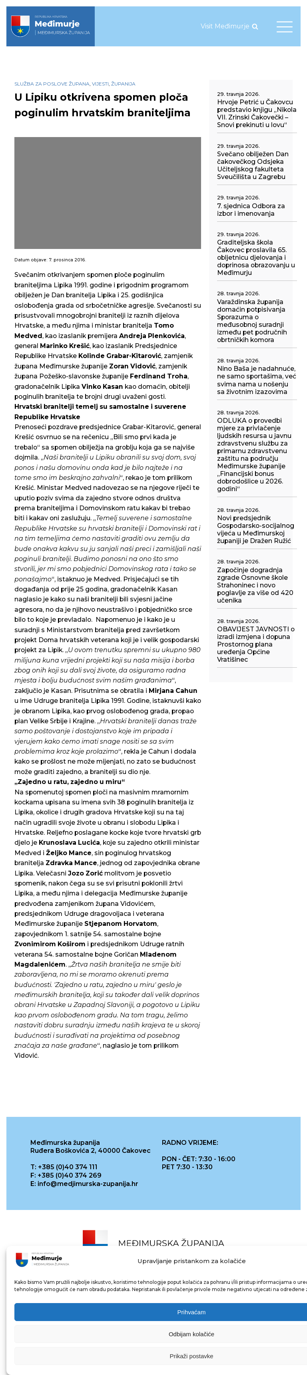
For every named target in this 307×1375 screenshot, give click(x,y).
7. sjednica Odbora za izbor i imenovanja (251, 209)
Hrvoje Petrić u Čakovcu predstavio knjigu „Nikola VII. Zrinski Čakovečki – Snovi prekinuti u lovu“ (257, 113)
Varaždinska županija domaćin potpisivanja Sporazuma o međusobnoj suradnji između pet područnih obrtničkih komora (252, 321)
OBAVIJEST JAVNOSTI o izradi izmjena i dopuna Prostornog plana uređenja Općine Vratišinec (256, 644)
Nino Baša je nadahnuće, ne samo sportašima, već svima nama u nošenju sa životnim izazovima (256, 380)
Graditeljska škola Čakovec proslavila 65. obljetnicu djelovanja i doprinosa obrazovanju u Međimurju (256, 258)
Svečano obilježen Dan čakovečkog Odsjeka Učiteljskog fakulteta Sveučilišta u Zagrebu (253, 165)
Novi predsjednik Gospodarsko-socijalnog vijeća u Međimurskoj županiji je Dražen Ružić (255, 529)
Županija (123, 84)
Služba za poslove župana (52, 84)
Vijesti (100, 84)
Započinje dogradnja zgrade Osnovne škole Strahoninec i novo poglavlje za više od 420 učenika (255, 585)
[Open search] (255, 26)
